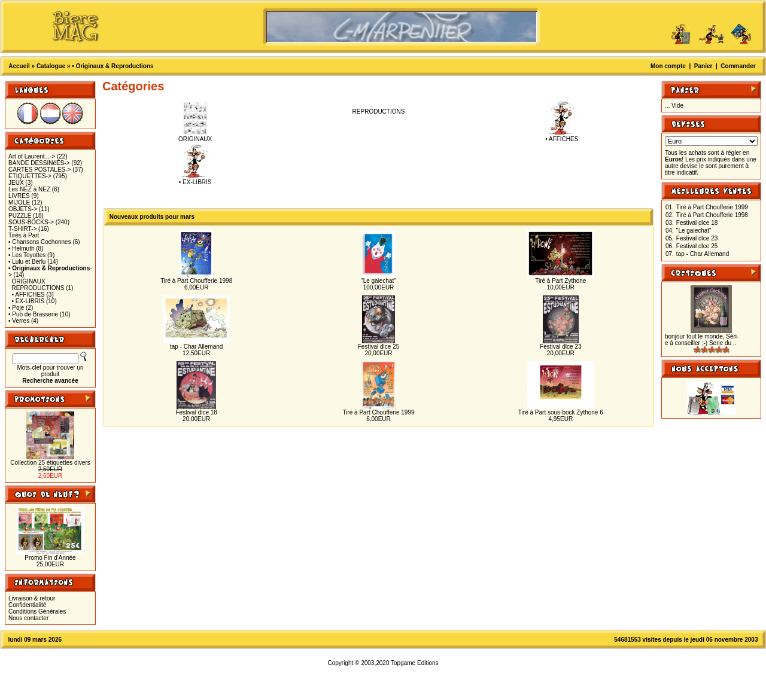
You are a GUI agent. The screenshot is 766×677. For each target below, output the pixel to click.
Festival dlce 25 (378, 346)
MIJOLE (19, 202)
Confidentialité (27, 605)
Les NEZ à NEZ (29, 189)
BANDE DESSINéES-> (39, 163)
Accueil (19, 66)
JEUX (16, 182)
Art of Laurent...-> (31, 156)
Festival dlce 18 (196, 412)
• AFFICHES (28, 294)
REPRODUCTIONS (38, 288)
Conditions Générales (37, 611)
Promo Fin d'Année (50, 557)
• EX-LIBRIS (28, 301)
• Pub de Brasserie (33, 314)
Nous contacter (28, 618)
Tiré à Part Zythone (560, 280)
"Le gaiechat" (378, 280)
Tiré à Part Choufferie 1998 (196, 280)
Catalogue (51, 66)
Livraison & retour (31, 598)
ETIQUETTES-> (29, 176)
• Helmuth (21, 248)
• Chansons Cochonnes (39, 242)
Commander (738, 66)
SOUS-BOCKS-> (31, 222)
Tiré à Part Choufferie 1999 (378, 412)
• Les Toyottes (26, 255)
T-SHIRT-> (22, 228)
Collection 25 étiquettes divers (50, 462)
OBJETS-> (22, 209)
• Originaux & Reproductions (112, 66)
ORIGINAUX (28, 281)
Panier (703, 66)
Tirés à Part (23, 235)
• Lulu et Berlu (26, 261)
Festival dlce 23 (560, 346)
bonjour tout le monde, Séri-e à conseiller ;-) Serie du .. (701, 339)
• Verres (18, 321)
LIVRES (19, 196)
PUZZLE (19, 215)
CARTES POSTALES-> (39, 169)
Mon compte (668, 66)
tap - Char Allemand (196, 346)
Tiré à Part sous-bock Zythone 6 (560, 412)
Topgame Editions (415, 663)
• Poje (16, 307)
